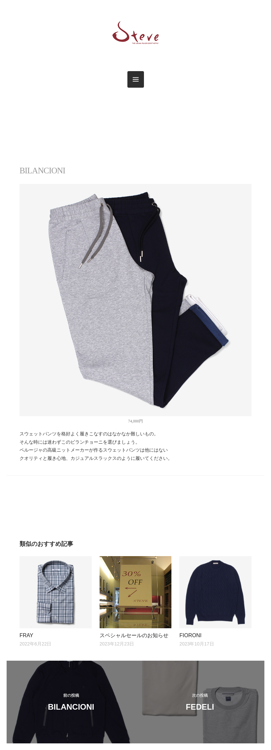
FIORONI (190, 635)
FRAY (26, 635)
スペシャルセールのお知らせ (134, 635)
